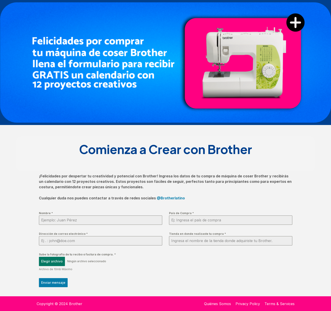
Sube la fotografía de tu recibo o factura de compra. (77, 254)
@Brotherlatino (171, 198)
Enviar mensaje (53, 282)
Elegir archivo (52, 261)
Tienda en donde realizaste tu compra (197, 233)
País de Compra (181, 213)
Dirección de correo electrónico (63, 233)
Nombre (46, 213)
